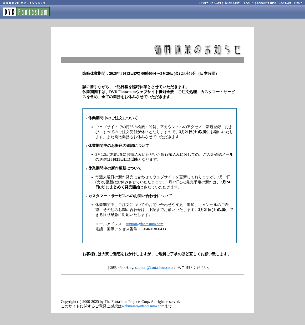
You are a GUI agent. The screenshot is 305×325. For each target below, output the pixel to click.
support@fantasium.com (144, 224)
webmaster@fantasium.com (143, 306)
